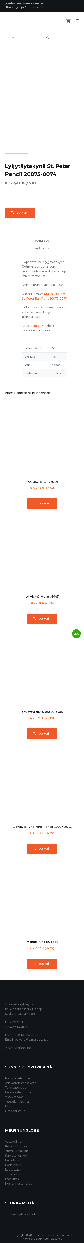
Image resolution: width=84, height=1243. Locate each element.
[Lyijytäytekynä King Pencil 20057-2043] (42, 783)
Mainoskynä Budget (42, 941)
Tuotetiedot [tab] (42, 240)
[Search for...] (25, 37)
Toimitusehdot (15, 1087)
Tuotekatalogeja (17, 1101)
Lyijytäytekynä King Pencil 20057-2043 (42, 827)
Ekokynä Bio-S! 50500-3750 (42, 711)
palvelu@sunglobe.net (31, 1039)
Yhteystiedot (14, 1097)
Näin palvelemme (17, 1078)
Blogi (8, 1106)
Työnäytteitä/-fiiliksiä (25, 1214)
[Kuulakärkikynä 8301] (42, 438)
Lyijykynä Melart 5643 (42, 596)
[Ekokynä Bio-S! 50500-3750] (42, 668)
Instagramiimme (42, 307)
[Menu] (77, 20)
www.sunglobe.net (18, 1047)
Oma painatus (15, 1111)
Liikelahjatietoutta (18, 1092)
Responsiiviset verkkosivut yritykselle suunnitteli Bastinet (47, 1236)
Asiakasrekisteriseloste (20, 1083)
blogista (36, 325)
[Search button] (47, 37)
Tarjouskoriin (20, 212)
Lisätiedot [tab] (42, 248)
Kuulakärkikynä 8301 (42, 481)
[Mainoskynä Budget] (42, 898)
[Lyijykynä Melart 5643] (42, 553)
